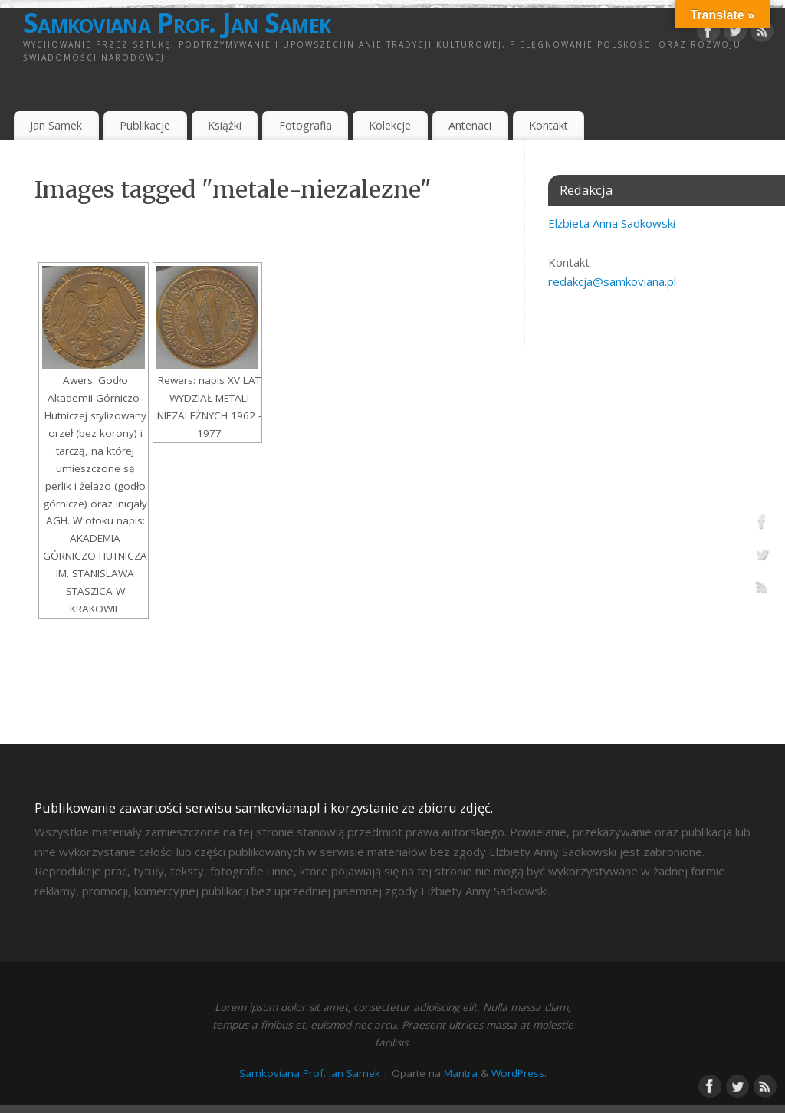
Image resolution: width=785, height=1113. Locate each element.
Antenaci (469, 125)
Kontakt (548, 125)
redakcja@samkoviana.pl (612, 281)
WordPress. (519, 1073)
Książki (224, 125)
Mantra (461, 1073)
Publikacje (145, 125)
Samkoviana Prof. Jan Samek (176, 23)
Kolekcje (390, 125)
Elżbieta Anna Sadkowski (611, 223)
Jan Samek (56, 125)
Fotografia (305, 125)
